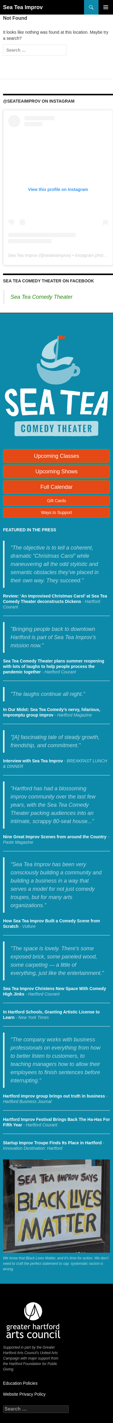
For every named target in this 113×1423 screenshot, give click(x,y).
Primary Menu (106, 7)
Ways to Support (56, 512)
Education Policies (20, 1383)
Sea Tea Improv (23, 7)
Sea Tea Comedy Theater (41, 297)
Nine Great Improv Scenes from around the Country (54, 836)
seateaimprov (57, 255)
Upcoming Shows (56, 471)
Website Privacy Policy (24, 1394)
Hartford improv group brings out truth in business (54, 1096)
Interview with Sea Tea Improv (33, 760)
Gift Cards (56, 500)
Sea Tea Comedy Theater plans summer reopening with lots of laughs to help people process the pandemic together (53, 666)
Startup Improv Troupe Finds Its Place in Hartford (52, 1142)
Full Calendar (56, 487)
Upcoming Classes (56, 456)
